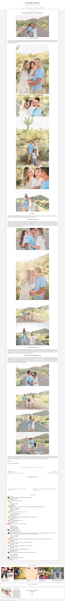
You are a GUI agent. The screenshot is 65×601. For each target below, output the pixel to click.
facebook (22, 467)
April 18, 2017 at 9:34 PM (14, 540)
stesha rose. (32, 2)
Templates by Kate (13, 600)
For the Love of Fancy (13, 528)
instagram (43, 359)
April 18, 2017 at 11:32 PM (14, 543)
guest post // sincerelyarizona (43, 580)
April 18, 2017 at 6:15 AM (14, 498)
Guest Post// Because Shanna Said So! (5, 580)
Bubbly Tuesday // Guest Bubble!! (19, 580)
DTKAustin (11, 515)
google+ (43, 467)
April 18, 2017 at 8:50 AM (14, 521)
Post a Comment (10, 559)
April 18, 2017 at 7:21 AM (14, 509)
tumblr (37, 467)
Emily (11, 537)
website (37, 359)
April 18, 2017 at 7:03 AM (14, 503)
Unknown (11, 499)
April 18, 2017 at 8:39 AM (14, 518)
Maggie (11, 522)
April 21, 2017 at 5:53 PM (14, 555)
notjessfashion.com (15, 554)
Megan (11, 510)
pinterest (33, 467)
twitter (27, 467)
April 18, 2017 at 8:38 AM (14, 514)
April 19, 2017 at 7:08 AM (14, 550)
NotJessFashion (12, 551)
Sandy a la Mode (12, 556)
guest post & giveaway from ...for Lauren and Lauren (57, 580)
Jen (10, 496)
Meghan (11, 547)
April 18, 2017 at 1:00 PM (14, 536)
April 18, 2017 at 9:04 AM (14, 527)
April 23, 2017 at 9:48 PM (14, 558)
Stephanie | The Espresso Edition (15, 531)
